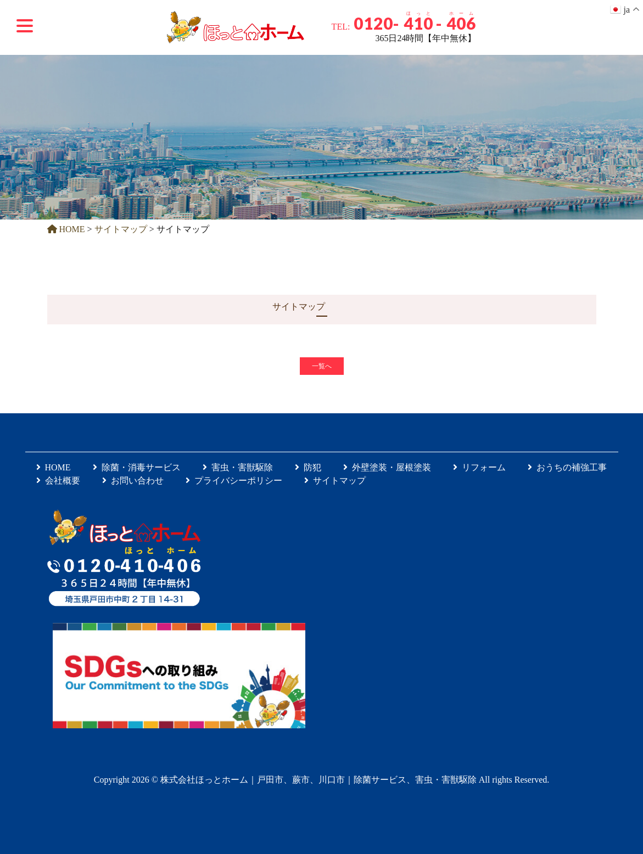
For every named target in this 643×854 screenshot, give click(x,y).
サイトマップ (335, 480)
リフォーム (479, 467)
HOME (53, 467)
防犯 (308, 467)
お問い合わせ (133, 480)
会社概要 (58, 480)
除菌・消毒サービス (137, 467)
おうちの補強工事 (567, 467)
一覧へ (322, 366)
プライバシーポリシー (234, 480)
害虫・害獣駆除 (238, 467)
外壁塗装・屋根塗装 (387, 467)
